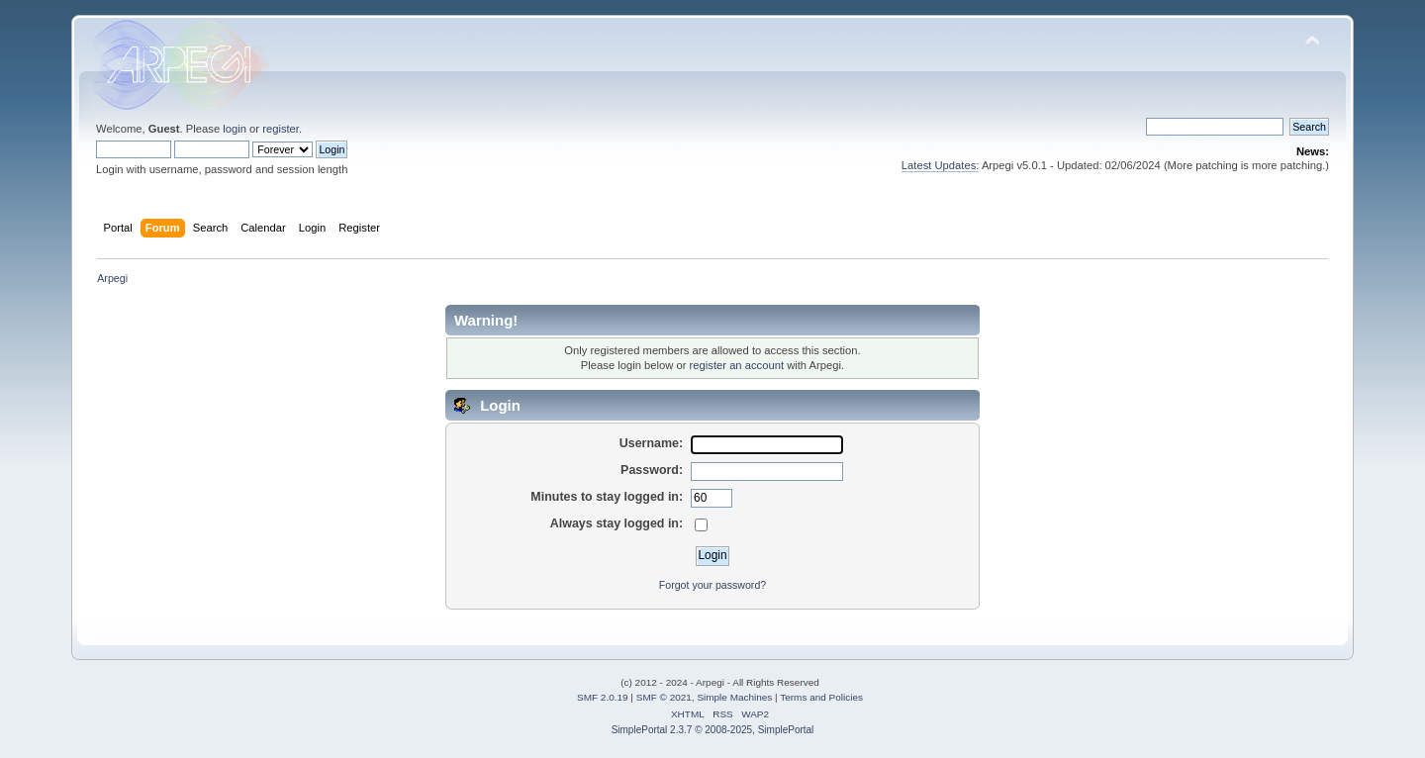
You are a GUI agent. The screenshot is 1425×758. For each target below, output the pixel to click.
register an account (737, 365)
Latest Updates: (941, 165)
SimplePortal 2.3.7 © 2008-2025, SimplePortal (713, 729)
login (234, 129)
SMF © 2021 (664, 697)
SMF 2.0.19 (602, 697)
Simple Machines (734, 697)
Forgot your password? (712, 585)
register (280, 129)
